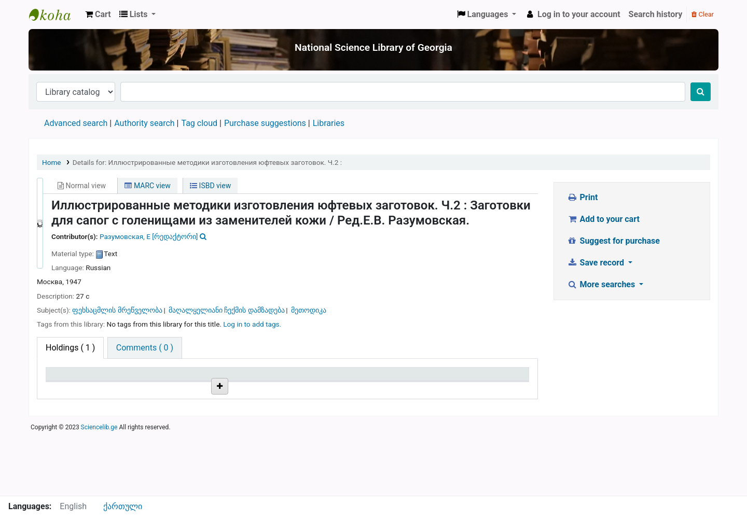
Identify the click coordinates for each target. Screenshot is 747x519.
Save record (596, 263)
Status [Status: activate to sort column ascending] (385, 378)
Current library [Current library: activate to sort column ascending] (157, 378)
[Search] (700, 91)
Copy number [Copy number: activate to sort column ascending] (316, 378)
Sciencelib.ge (99, 490)
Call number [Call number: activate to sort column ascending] (233, 378)
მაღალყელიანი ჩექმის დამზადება (227, 310)
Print (582, 197)
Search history (656, 14)
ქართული (122, 506)
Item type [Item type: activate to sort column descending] (68, 378)
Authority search (144, 123)
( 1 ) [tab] (70, 348)
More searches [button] (602, 284)
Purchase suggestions (265, 123)
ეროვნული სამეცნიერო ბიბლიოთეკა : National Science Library (55, 14)
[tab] (144, 348)
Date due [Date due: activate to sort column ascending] (470, 378)
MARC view (147, 185)
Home (51, 162)
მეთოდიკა (308, 310)
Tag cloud (199, 123)
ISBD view (210, 185)
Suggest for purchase (613, 241)
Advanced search (75, 123)
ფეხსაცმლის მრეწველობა (117, 310)
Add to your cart (603, 219)
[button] (98, 14)
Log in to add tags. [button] (252, 324)
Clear (702, 14)
